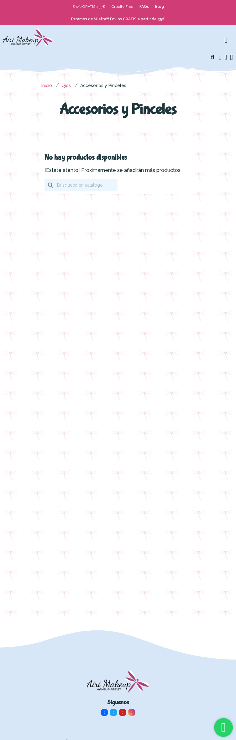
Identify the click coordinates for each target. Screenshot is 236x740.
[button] (212, 57)
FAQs (144, 6)
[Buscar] (81, 185)
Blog (159, 6)
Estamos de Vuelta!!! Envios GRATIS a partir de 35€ (118, 19)
